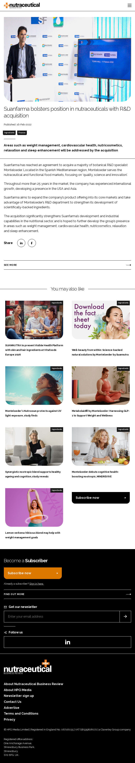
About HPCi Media (17, 690)
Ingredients (9, 133)
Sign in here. (36, 583)
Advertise (11, 708)
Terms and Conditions (21, 713)
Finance (22, 133)
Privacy (9, 719)
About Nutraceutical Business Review (33, 684)
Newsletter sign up (19, 696)
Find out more (14, 594)
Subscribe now (87, 498)
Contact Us (12, 702)
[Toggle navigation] (129, 5)
